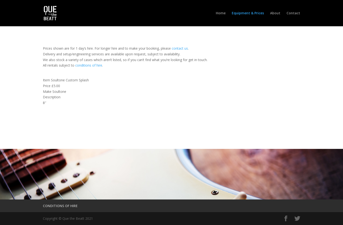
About (275, 13)
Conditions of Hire (68, 123)
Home (221, 13)
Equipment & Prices (248, 13)
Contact (293, 13)
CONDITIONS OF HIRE (60, 206)
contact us (180, 48)
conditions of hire (88, 65)
